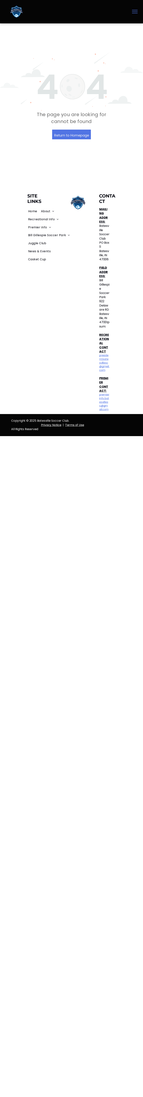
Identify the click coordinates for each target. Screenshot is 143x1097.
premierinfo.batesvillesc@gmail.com (104, 402)
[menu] (135, 11)
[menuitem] (32, 211)
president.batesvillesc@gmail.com (104, 362)
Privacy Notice (51, 425)
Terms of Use (74, 425)
